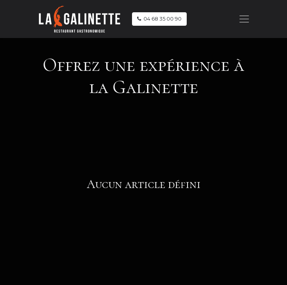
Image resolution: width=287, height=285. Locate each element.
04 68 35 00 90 (159, 18)
